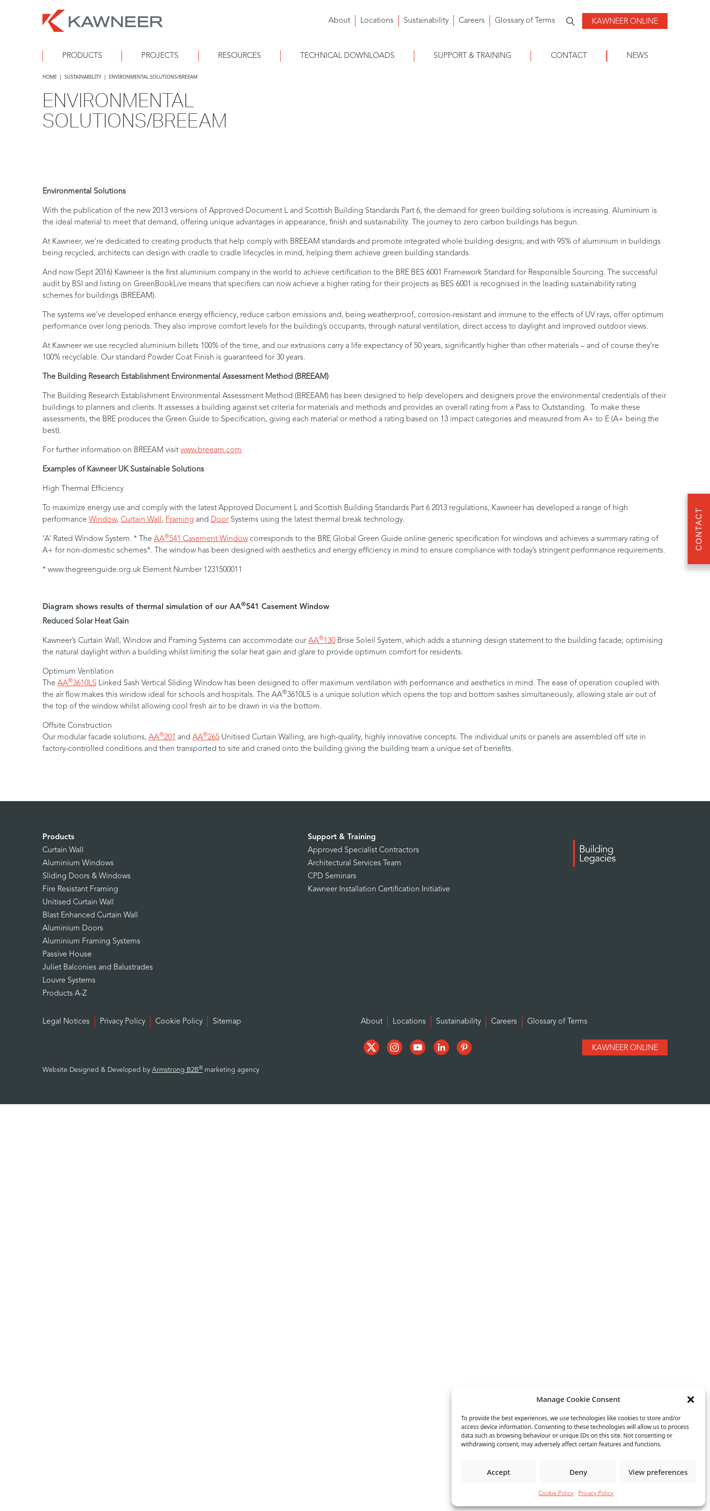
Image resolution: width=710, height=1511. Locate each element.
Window (103, 520)
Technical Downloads (347, 56)
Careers (472, 21)
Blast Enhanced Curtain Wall (90, 915)
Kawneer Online (625, 22)
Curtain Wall (141, 520)
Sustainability (426, 21)
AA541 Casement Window (201, 539)
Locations (377, 21)
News (637, 56)
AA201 (162, 737)
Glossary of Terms (525, 21)
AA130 (321, 641)
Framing (179, 520)
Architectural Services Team (354, 863)
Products (82, 56)
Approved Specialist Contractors (363, 850)
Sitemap (227, 1022)
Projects (159, 56)
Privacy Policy (596, 1494)
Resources (239, 56)
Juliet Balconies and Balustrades (97, 967)
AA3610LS (76, 683)
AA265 (205, 737)
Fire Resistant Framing (80, 889)
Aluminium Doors (72, 928)
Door (220, 520)
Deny (578, 1472)
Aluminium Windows (78, 863)
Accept (498, 1472)
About (339, 21)
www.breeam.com (211, 450)
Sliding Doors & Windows (86, 876)
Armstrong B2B (177, 1070)
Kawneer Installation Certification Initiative (379, 889)
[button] (691, 1399)
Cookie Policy (555, 1494)
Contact (569, 56)
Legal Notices (66, 1022)
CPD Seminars (332, 876)
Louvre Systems (69, 980)
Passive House (67, 954)
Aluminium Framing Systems (91, 941)
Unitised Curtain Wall (78, 902)
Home (49, 76)
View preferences (658, 1472)
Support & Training (472, 56)
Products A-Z (64, 994)
